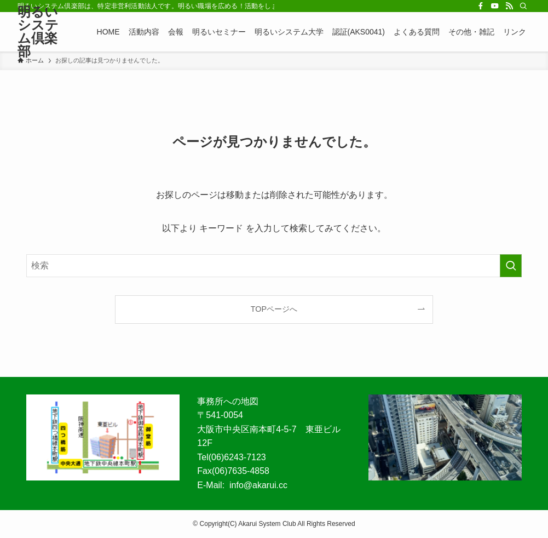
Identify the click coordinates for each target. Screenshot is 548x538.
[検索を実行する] (511, 265)
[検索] (523, 6)
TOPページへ (274, 309)
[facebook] (481, 6)
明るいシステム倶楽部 (38, 31)
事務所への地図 (227, 401)
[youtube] (495, 6)
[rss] (509, 6)
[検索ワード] (274, 265)
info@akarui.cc (258, 485)
